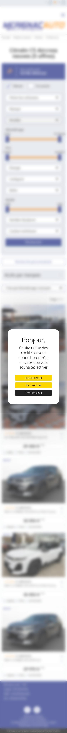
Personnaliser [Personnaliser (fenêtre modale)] (33, 393)
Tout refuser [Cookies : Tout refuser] (33, 385)
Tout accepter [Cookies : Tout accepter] (33, 378)
